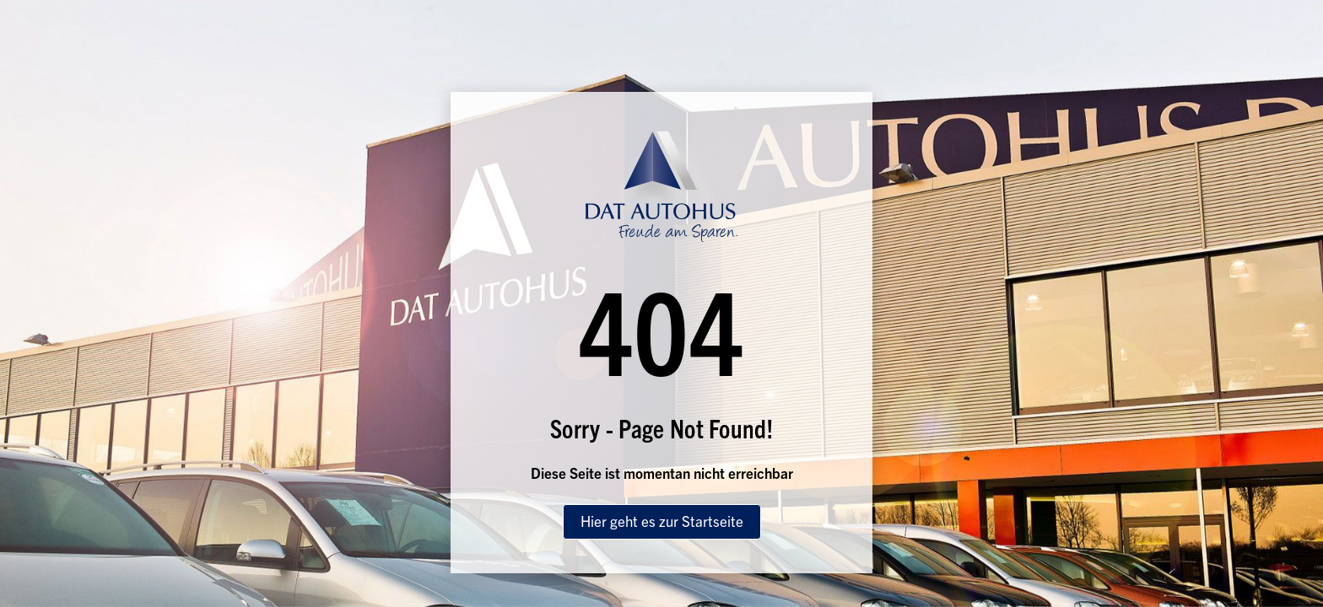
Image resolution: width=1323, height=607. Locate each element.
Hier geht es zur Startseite (661, 520)
